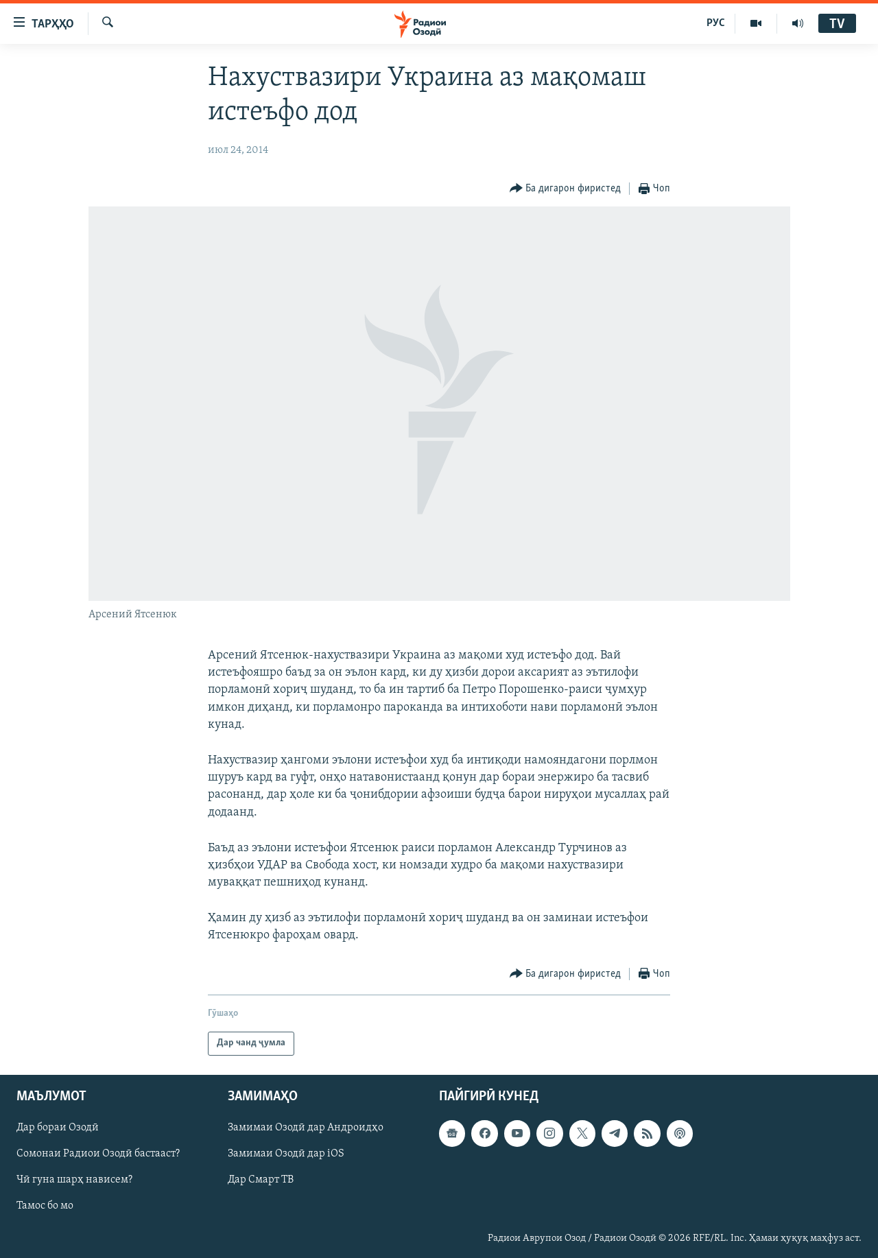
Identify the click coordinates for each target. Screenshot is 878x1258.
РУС (716, 23)
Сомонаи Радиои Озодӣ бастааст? (98, 1153)
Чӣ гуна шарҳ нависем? (74, 1179)
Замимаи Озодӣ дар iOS (286, 1153)
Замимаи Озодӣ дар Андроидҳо (305, 1127)
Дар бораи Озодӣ (57, 1127)
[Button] (565, 189)
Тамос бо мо (44, 1205)
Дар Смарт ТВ (261, 1179)
